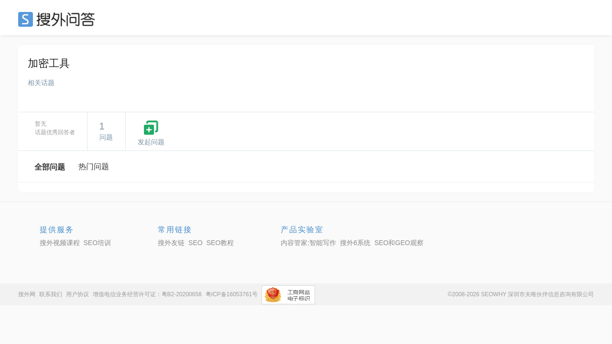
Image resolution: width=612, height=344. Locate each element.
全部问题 (49, 167)
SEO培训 (97, 243)
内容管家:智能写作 (308, 243)
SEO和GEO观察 (399, 243)
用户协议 (77, 294)
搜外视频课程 (60, 243)
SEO (58, 19)
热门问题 (93, 166)
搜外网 (26, 294)
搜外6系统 (355, 243)
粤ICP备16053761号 (232, 294)
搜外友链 (171, 243)
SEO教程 (220, 243)
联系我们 (50, 294)
